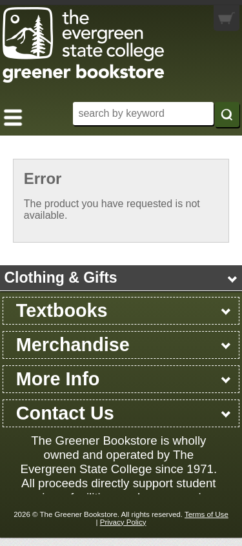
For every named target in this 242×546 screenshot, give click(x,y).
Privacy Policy (123, 522)
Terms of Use (206, 514)
